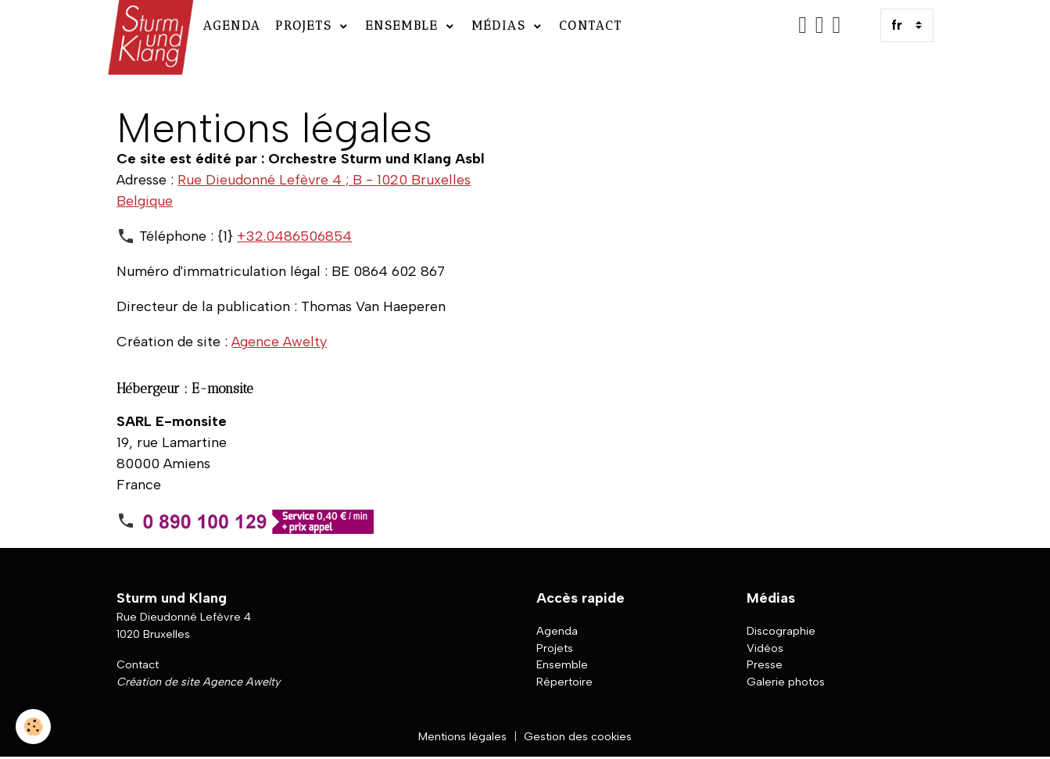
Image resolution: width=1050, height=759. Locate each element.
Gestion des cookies (578, 736)
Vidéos (765, 648)
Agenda (232, 25)
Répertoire (564, 682)
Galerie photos (786, 682)
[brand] (148, 25)
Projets (306, 25)
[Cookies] (33, 726)
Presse (765, 664)
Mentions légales (462, 736)
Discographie (781, 631)
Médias (501, 25)
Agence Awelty (279, 341)
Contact (590, 25)
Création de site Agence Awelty (198, 682)
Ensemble (404, 25)
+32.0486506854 (294, 236)
